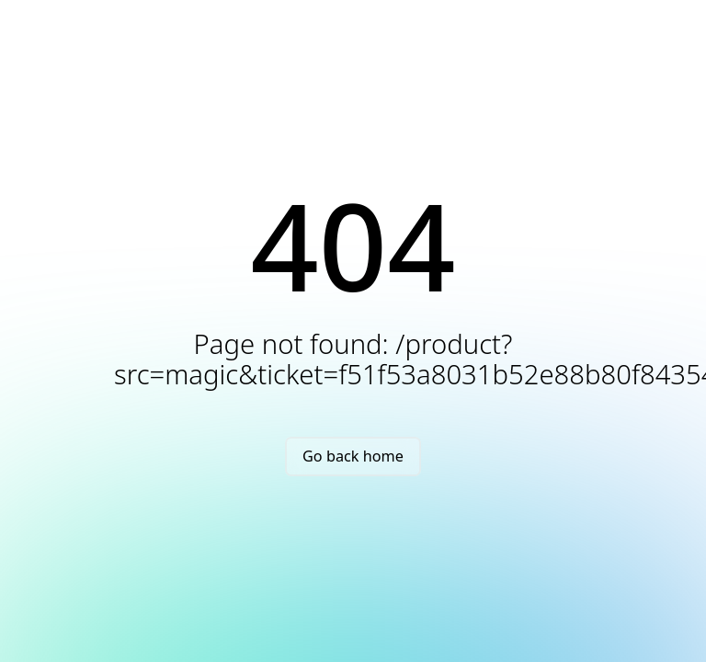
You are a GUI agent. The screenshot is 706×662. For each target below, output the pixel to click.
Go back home (353, 456)
